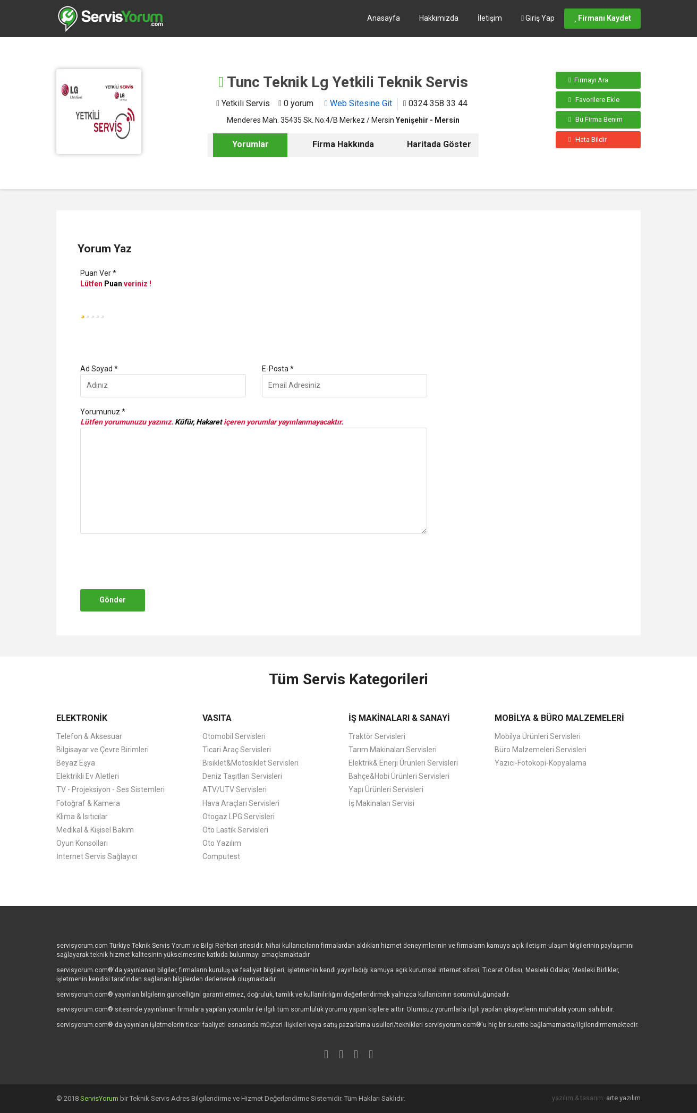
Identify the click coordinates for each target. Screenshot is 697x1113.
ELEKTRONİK (81, 718)
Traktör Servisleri (376, 736)
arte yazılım (623, 1098)
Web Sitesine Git (358, 103)
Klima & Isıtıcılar (82, 816)
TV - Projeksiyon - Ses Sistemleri (110, 789)
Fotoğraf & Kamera (88, 803)
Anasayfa (383, 18)
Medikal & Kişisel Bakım (95, 830)
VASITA (217, 718)
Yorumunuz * (102, 411)
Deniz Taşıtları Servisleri (242, 776)
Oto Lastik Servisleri (235, 830)
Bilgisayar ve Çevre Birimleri (102, 749)
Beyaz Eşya (75, 763)
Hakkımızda (438, 18)
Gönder (112, 600)
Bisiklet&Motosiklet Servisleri (250, 763)
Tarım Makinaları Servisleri (392, 749)
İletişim (490, 18)
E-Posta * (278, 368)
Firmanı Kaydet (602, 18)
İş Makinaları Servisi (381, 803)
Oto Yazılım (221, 843)
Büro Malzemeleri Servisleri (540, 749)
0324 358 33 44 (435, 103)
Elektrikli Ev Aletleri (87, 776)
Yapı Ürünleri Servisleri (385, 789)
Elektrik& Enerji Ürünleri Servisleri (403, 763)
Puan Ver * (98, 273)
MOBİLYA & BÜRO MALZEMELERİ (559, 718)
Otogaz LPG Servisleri (238, 816)
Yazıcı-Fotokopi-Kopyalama (540, 763)
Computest (221, 856)
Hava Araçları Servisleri (240, 803)
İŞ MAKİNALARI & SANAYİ (399, 718)
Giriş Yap (538, 18)
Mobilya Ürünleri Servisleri (538, 736)
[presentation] (158, 561)
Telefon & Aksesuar (89, 736)
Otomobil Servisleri (234, 736)
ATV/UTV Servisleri (234, 789)
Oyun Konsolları (82, 843)
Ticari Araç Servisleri (236, 749)
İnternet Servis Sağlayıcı (96, 856)
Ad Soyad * (99, 368)
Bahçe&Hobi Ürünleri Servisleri (398, 776)
